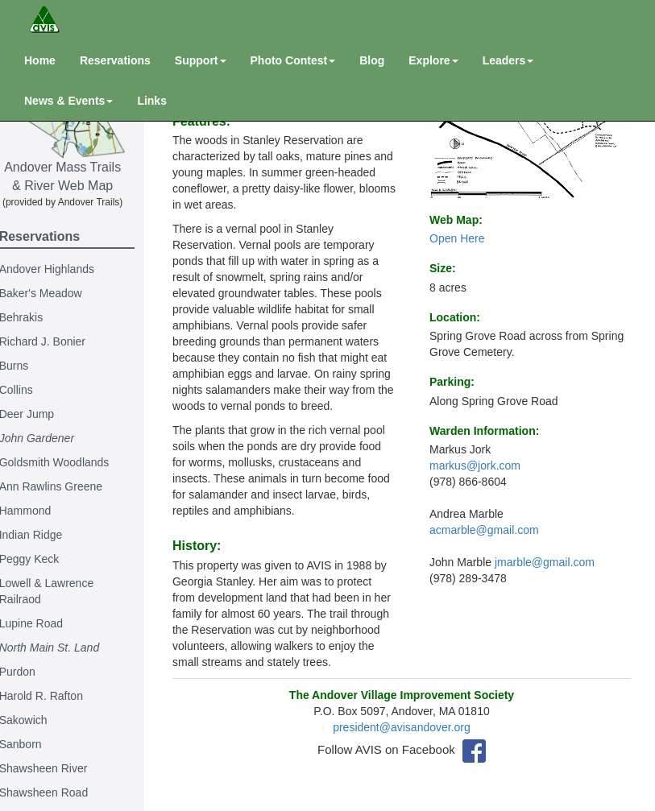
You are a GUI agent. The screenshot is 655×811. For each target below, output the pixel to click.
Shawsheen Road (61, 792)
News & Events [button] (68, 100)
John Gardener (53, 438)
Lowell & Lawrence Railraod (63, 591)
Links (152, 100)
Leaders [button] (508, 60)
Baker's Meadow (57, 293)
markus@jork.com (474, 465)
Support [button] (200, 60)
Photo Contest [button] (293, 60)
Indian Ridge (48, 534)
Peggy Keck (46, 558)
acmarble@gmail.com (484, 529)
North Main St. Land (66, 647)
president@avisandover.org (408, 743)
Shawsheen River (60, 768)
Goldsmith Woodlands (71, 462)
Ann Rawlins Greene (67, 486)
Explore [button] (433, 60)
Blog (371, 60)
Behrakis (38, 317)
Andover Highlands (63, 269)
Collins (33, 389)
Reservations (115, 60)
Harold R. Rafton (58, 695)
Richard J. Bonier (59, 341)
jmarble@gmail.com (545, 562)
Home (40, 60)
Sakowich (40, 720)
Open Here (456, 238)
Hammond (42, 510)
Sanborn (37, 744)
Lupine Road (48, 623)
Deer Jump (43, 414)
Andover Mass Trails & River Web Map (79, 126)
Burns (31, 365)
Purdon (34, 671)
